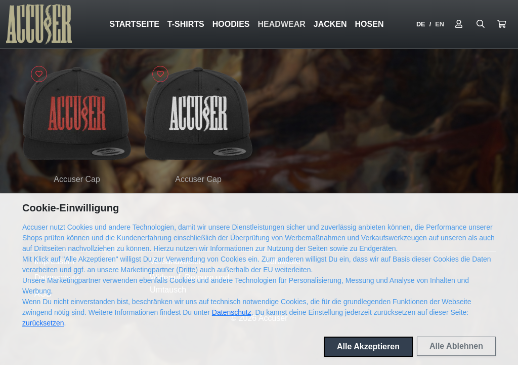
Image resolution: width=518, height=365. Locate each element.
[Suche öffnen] (480, 24)
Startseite (134, 24)
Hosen (369, 24)
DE (420, 24)
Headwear (282, 24)
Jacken (330, 24)
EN (439, 24)
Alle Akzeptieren (368, 346)
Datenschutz (231, 312)
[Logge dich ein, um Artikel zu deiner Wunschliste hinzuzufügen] (39, 74)
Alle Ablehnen (456, 346)
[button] (501, 24)
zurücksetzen (43, 323)
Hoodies (231, 24)
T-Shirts (185, 24)
